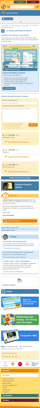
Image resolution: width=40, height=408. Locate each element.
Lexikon (5, 387)
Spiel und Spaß (7, 383)
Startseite (5, 25)
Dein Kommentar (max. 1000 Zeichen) (13, 106)
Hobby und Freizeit (8, 381)
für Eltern (33, 2)
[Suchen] (8, 6)
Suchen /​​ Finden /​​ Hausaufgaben (13, 271)
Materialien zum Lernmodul (12, 248)
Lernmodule (26, 25)
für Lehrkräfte (20, 2)
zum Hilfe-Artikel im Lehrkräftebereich (15, 257)
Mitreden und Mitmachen (10, 385)
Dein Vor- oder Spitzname (9, 100)
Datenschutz (6, 390)
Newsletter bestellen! (9, 285)
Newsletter (6, 392)
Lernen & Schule (15, 25)
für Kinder (7, 2)
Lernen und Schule (8, 379)
